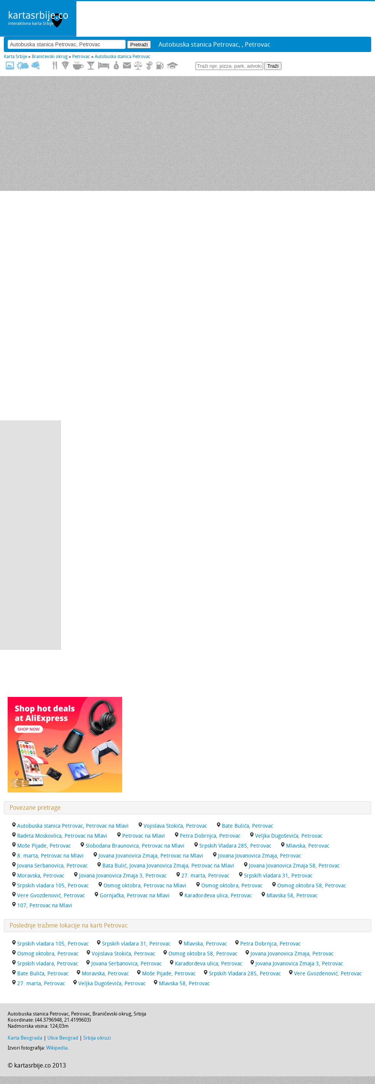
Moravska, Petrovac (40, 875)
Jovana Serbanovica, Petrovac (52, 866)
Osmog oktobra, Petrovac (231, 885)
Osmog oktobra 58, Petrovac (311, 885)
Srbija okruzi (97, 1038)
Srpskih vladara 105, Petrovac (53, 885)
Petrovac (81, 56)
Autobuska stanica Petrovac (122, 56)
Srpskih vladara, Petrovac (47, 963)
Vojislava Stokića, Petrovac (175, 826)
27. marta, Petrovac (205, 875)
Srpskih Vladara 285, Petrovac (235, 846)
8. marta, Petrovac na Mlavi (50, 856)
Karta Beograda (25, 1038)
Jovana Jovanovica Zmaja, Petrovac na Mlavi (151, 856)
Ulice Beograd (62, 1038)
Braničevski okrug (50, 56)
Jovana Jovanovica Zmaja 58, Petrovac (294, 866)
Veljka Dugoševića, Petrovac (288, 836)
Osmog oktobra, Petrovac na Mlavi (144, 885)
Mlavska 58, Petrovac (292, 895)
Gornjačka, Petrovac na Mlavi (135, 895)
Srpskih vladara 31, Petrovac (278, 875)
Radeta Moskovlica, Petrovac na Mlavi (62, 836)
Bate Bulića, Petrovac (247, 826)
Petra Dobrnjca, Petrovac (210, 836)
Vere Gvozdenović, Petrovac (51, 895)
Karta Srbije (15, 56)
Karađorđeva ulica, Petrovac (218, 895)
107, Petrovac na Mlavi (44, 905)
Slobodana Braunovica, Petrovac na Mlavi (135, 846)
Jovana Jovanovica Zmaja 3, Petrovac (122, 875)
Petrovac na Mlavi (143, 836)
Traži (272, 66)
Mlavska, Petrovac (307, 846)
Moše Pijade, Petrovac (44, 846)
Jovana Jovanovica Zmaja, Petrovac (259, 856)
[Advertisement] (187, 133)
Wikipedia (57, 1048)
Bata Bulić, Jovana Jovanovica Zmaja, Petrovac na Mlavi (168, 866)
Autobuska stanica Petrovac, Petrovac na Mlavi (73, 826)
